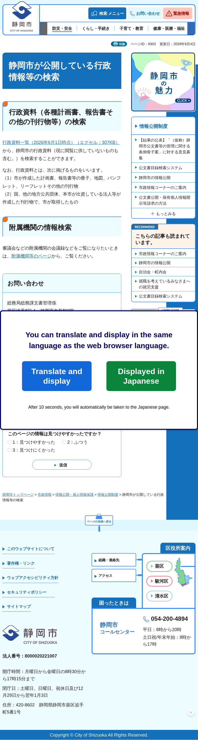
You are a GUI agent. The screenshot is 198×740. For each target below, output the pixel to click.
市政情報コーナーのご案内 (162, 188)
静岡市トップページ (18, 495)
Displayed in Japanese (141, 376)
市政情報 (44, 495)
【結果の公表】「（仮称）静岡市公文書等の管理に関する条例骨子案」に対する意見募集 (164, 149)
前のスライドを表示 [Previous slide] (43, 28)
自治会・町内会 (153, 272)
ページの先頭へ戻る (99, 520)
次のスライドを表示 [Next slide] (191, 28)
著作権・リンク (21, 563)
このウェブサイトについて (30, 549)
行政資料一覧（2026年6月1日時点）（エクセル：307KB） (61, 142)
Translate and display (56, 376)
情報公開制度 (154, 126)
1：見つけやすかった (34, 442)
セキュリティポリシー (27, 592)
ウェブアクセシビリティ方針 (32, 578)
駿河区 (161, 581)
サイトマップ (19, 607)
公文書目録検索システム (160, 168)
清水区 (161, 596)
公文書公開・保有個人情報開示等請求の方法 (164, 201)
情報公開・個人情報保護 (74, 495)
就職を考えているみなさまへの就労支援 (164, 285)
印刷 (122, 44)
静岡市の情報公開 (155, 178)
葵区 (159, 566)
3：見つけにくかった (34, 450)
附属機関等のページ (31, 256)
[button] (107, 13)
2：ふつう (77, 442)
